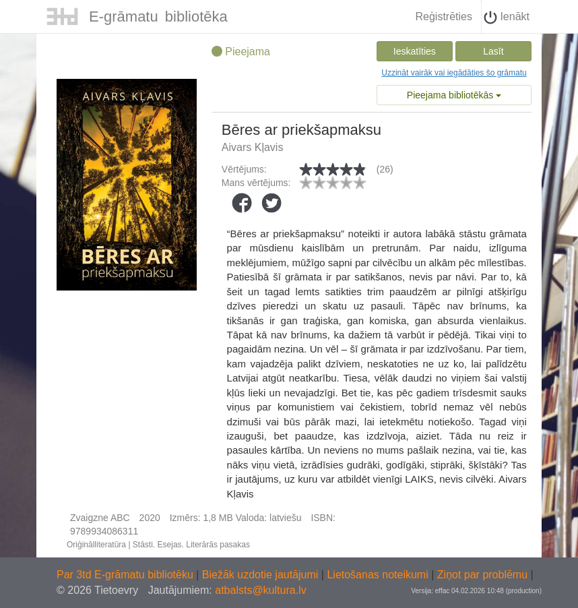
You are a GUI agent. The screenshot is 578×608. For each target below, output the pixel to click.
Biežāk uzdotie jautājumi (261, 574)
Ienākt (506, 17)
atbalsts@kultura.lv (260, 590)
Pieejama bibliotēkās (454, 95)
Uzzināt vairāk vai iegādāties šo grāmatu (453, 73)
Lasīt (493, 51)
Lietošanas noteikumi (379, 574)
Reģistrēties (443, 16)
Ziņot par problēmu (482, 574)
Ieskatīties (414, 51)
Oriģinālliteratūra (96, 544)
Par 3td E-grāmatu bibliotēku (126, 574)
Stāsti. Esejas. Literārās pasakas (191, 544)
